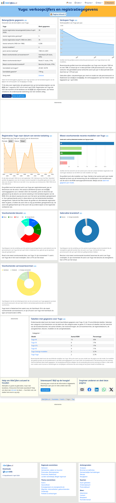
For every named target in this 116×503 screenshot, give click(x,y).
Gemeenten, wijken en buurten (51, 470)
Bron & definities (19, 96)
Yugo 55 (34, 343)
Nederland (52, 474)
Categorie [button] (35, 333)
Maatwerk (109, 3)
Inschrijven (45, 390)
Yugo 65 (34, 349)
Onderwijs (44, 491)
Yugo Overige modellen (39, 352)
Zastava (41, 75)
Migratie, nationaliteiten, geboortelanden (55, 489)
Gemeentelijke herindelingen (90, 472)
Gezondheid (45, 485)
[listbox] (11, 141)
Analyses (83, 468)
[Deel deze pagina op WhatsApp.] (104, 389)
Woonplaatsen (54, 472)
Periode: (5, 141)
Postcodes (44, 472)
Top (73, 399)
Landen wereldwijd (47, 477)
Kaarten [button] (88, 3)
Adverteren (84, 493)
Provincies (44, 474)
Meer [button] (98, 3)
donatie (13, 390)
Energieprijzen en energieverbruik (52, 487)
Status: (17, 141)
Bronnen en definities (87, 470)
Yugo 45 (34, 340)
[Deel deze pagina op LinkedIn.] (96, 389)
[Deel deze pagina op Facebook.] (89, 389)
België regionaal (60, 477)
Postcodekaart (85, 487)
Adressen (44, 468)
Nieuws (82, 474)
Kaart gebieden (85, 483)
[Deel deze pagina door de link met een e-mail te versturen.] (82, 389)
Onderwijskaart (85, 485)
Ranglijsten (83, 477)
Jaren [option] (10, 141)
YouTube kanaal (85, 500)
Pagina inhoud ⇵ (58, 14)
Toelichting (7, 96)
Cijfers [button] (78, 3)
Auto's (43, 483)
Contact (82, 495)
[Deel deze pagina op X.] (111, 389)
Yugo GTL (34, 346)
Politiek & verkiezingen (49, 494)
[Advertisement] (58, 117)
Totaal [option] (22, 141)
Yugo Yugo (35, 355)
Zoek (69, 3)
